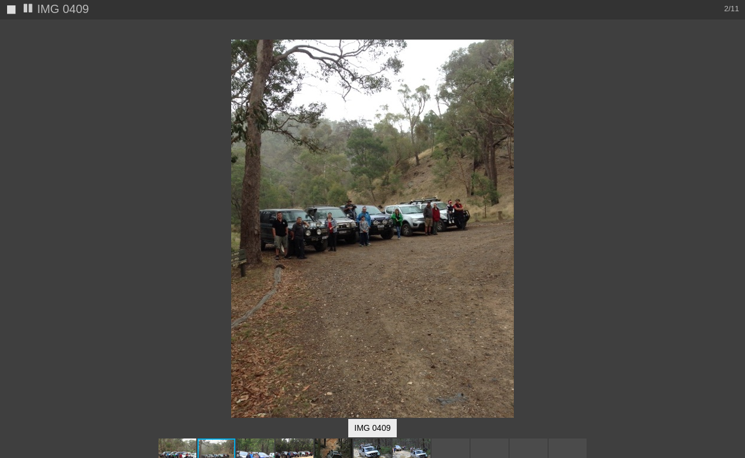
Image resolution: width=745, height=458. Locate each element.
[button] (734, 50)
